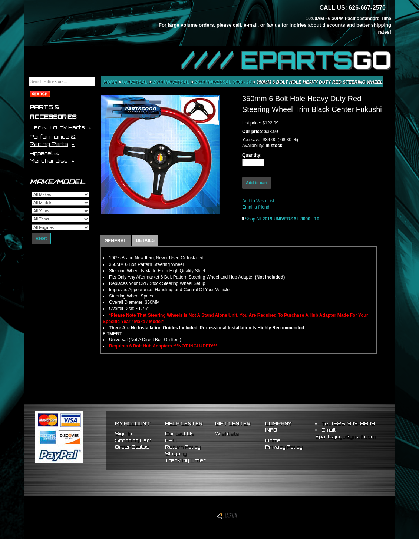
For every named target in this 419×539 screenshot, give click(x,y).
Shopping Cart (133, 440)
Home (110, 82)
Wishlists (227, 433)
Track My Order (185, 460)
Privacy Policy (284, 447)
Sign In (123, 433)
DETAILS (145, 240)
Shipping (176, 453)
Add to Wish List (258, 200)
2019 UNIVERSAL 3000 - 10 (223, 82)
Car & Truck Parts (57, 127)
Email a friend (255, 207)
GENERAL (115, 240)
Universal (135, 82)
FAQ (170, 440)
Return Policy (183, 447)
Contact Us (179, 433)
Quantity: (252, 155)
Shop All (282, 219)
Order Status (132, 447)
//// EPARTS (286, 60)
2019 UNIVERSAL (172, 82)
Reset (41, 238)
